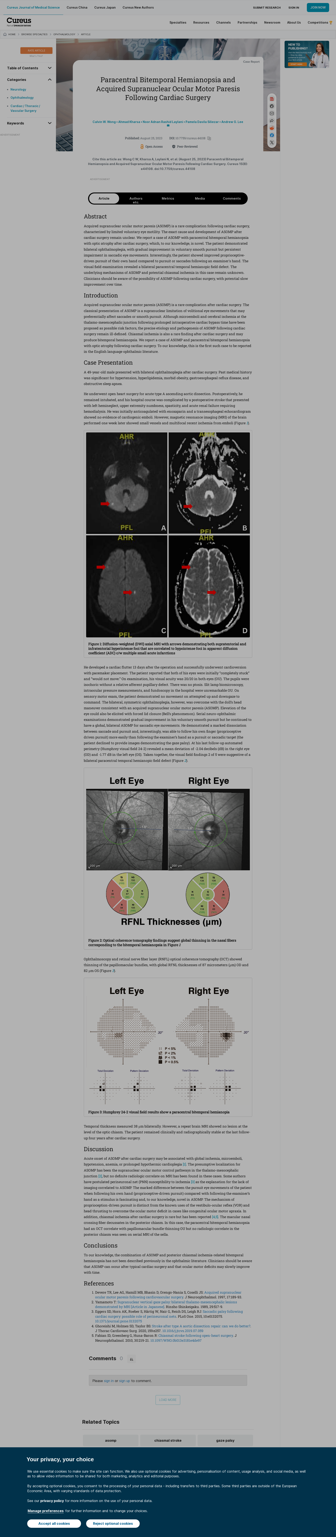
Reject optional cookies (113, 1523)
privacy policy (52, 1501)
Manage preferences (46, 1511)
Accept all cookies (54, 1523)
